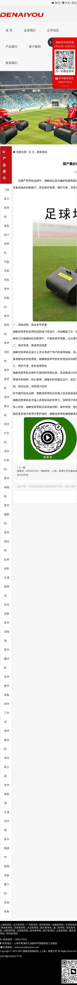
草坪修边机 (6, 740)
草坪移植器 (6, 794)
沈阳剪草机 (9, 930)
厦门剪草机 (59, 927)
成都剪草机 (58, 925)
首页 (57, 2)
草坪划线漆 (6, 631)
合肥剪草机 (22, 930)
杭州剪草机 (35, 930)
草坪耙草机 (6, 325)
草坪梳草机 (6, 379)
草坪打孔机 (6, 433)
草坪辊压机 (6, 541)
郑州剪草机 (12, 933)
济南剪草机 (20, 927)
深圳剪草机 (45, 925)
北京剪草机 (19, 925)
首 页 (9, 30)
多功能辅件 (6, 848)
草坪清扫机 (6, 352)
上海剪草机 (5, 925)
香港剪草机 (6, 927)
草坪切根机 (6, 298)
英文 (74, 2)
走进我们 (30, 30)
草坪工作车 (6, 713)
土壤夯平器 (6, 821)
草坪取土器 (6, 767)
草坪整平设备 (6, 685)
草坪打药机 (6, 460)
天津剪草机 (71, 925)
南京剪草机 (46, 927)
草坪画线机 (6, 487)
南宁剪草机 (48, 930)
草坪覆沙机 (6, 658)
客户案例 (35, 46)
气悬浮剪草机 (6, 270)
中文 (67, 2)
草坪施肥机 (6, 514)
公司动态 (53, 30)
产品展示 (11, 46)
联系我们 (11, 63)
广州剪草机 (32, 925)
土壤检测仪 (6, 586)
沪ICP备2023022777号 (11, 956)
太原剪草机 (62, 930)
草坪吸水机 (6, 406)
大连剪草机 (33, 927)
